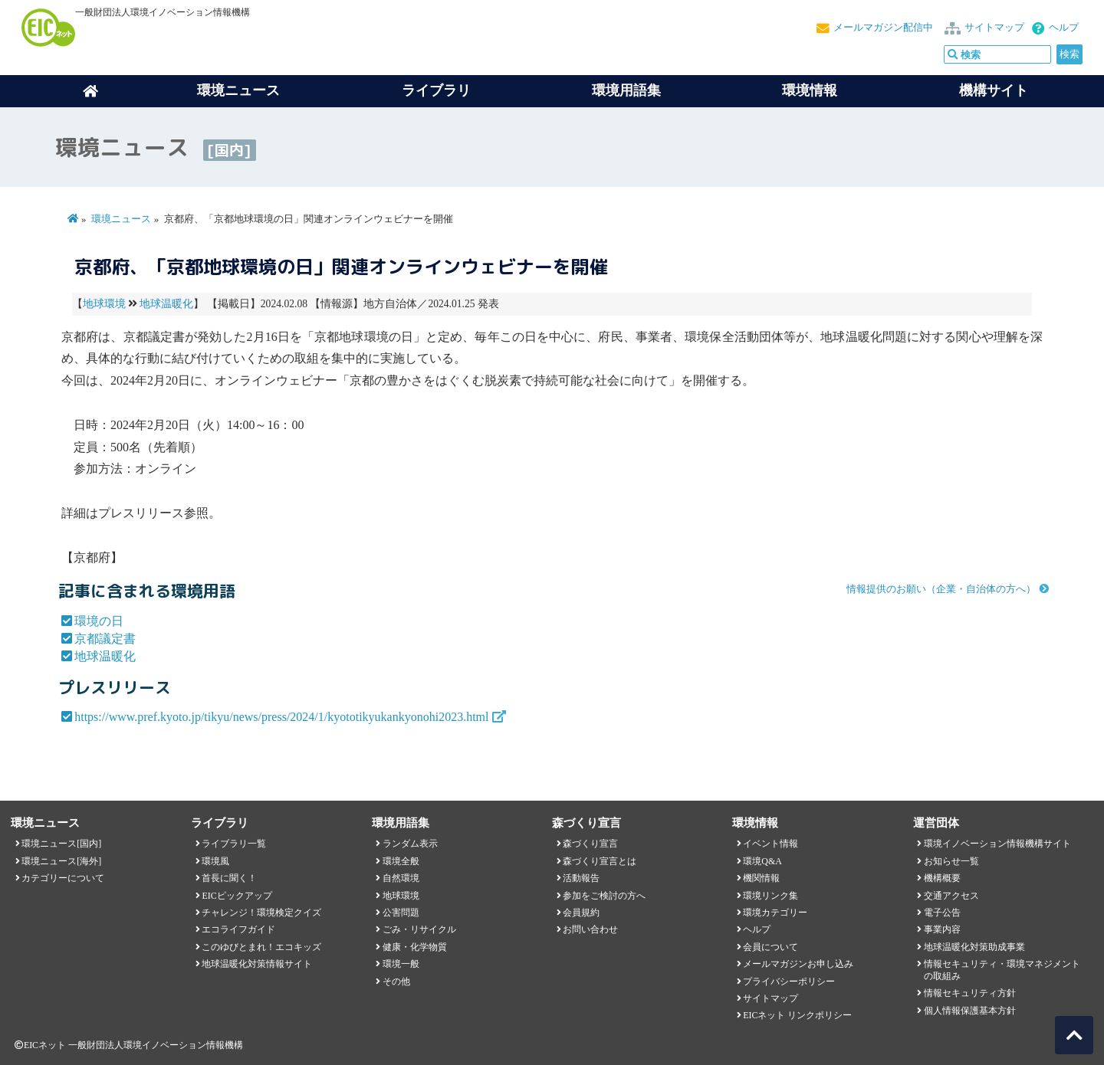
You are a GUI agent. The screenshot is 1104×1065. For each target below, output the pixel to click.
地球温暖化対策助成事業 (974, 947)
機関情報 (761, 878)
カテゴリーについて (62, 878)
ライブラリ (436, 90)
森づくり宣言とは (599, 861)
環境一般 (401, 963)
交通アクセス (951, 895)
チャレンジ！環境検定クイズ (261, 912)
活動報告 (581, 878)
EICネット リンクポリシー (797, 1015)
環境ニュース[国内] (61, 843)
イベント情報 (770, 843)
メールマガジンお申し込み (798, 963)
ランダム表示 (410, 843)
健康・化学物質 (415, 947)
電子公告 (942, 912)
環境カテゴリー (775, 912)
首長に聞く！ (229, 878)
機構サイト (993, 90)
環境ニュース (121, 219)
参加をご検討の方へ (604, 895)
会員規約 (581, 912)
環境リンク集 (770, 895)
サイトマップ (994, 27)
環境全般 (401, 861)
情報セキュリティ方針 (970, 993)
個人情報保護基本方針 (970, 1010)
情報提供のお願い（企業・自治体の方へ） (941, 589)
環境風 (215, 861)
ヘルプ (1064, 27)
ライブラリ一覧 (234, 843)
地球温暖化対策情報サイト (257, 963)
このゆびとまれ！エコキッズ (261, 947)
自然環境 (401, 878)
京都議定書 (105, 638)
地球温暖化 (166, 304)
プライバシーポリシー (789, 981)
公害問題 (401, 912)
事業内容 (942, 929)
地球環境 (104, 304)
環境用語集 (626, 90)
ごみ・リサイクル (419, 929)
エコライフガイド (238, 929)
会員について (770, 947)
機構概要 (942, 878)
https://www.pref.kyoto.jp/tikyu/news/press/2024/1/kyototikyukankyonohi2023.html (281, 716)
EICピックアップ (236, 895)
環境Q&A (762, 861)
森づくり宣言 (590, 843)
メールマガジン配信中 (883, 27)
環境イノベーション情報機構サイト (997, 843)
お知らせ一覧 (951, 861)
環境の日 (98, 621)
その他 (396, 981)
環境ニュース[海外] (61, 861)
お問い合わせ (590, 929)
